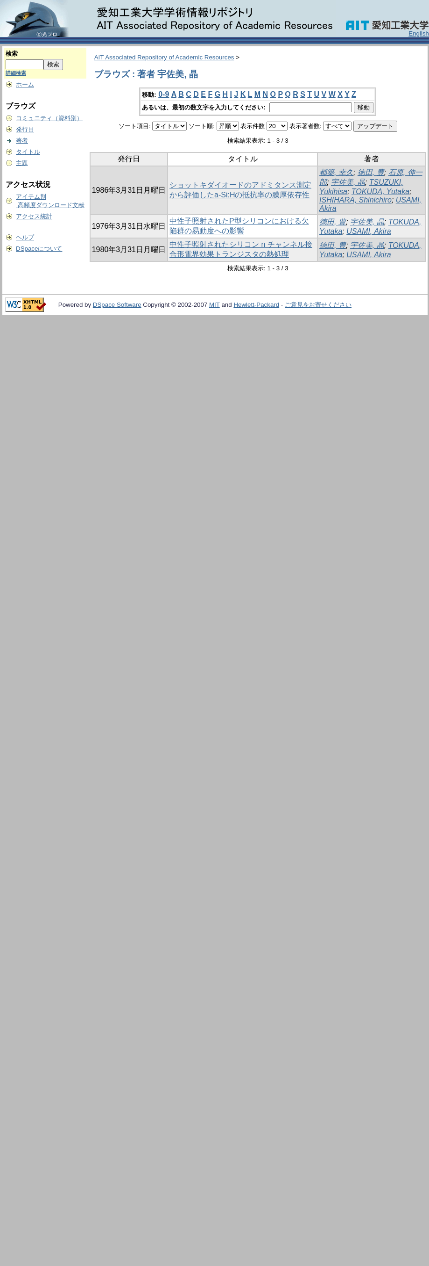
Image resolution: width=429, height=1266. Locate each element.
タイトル (28, 151)
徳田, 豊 (371, 172)
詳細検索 (16, 73)
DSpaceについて (39, 248)
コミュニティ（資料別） (49, 118)
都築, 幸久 (336, 172)
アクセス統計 (34, 216)
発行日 (25, 129)
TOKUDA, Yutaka (380, 191)
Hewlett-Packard (256, 304)
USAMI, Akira (368, 231)
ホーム (25, 84)
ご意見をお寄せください (318, 304)
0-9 (163, 94)
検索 (12, 53)
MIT (214, 304)
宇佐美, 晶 (348, 182)
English (418, 33)
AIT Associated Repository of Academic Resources (164, 57)
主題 (22, 162)
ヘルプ (25, 237)
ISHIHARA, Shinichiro (355, 200)
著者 (22, 140)
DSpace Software (117, 304)
